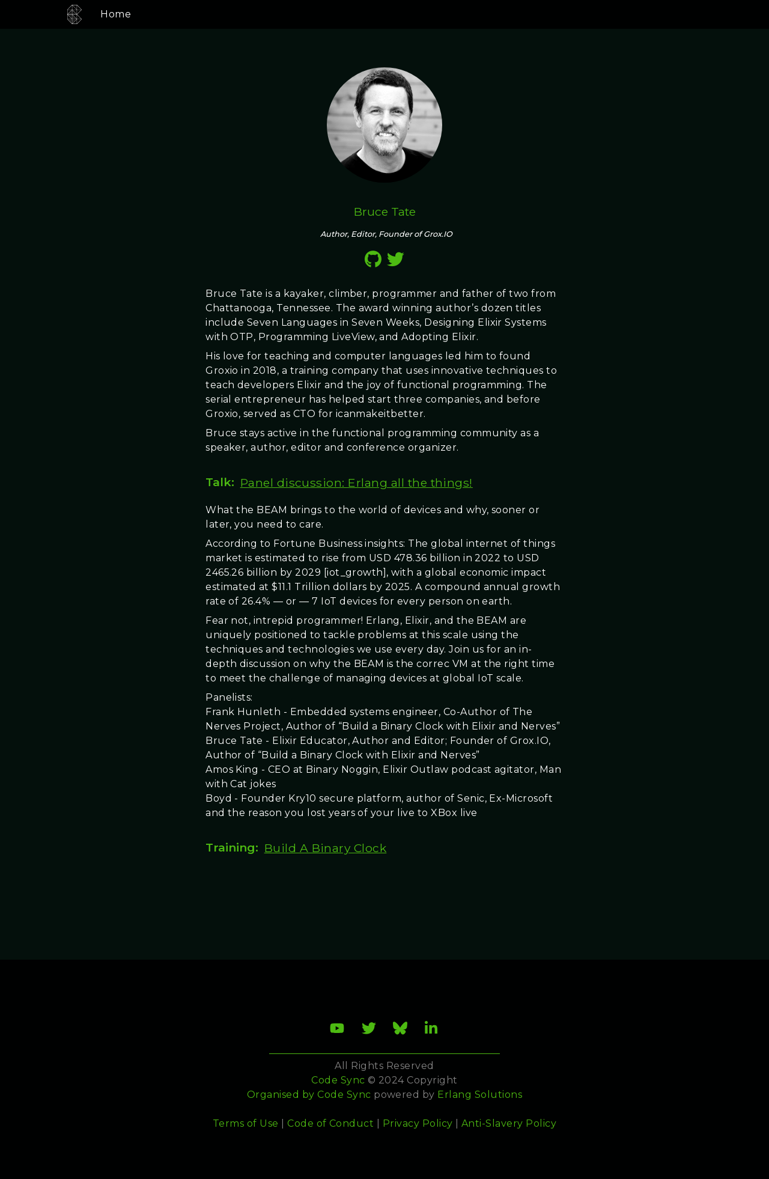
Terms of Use (246, 1123)
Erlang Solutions (479, 1094)
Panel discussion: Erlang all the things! (356, 482)
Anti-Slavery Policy (508, 1123)
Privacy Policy (418, 1123)
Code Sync (344, 1094)
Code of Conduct (330, 1123)
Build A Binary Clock (325, 848)
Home (102, 14)
